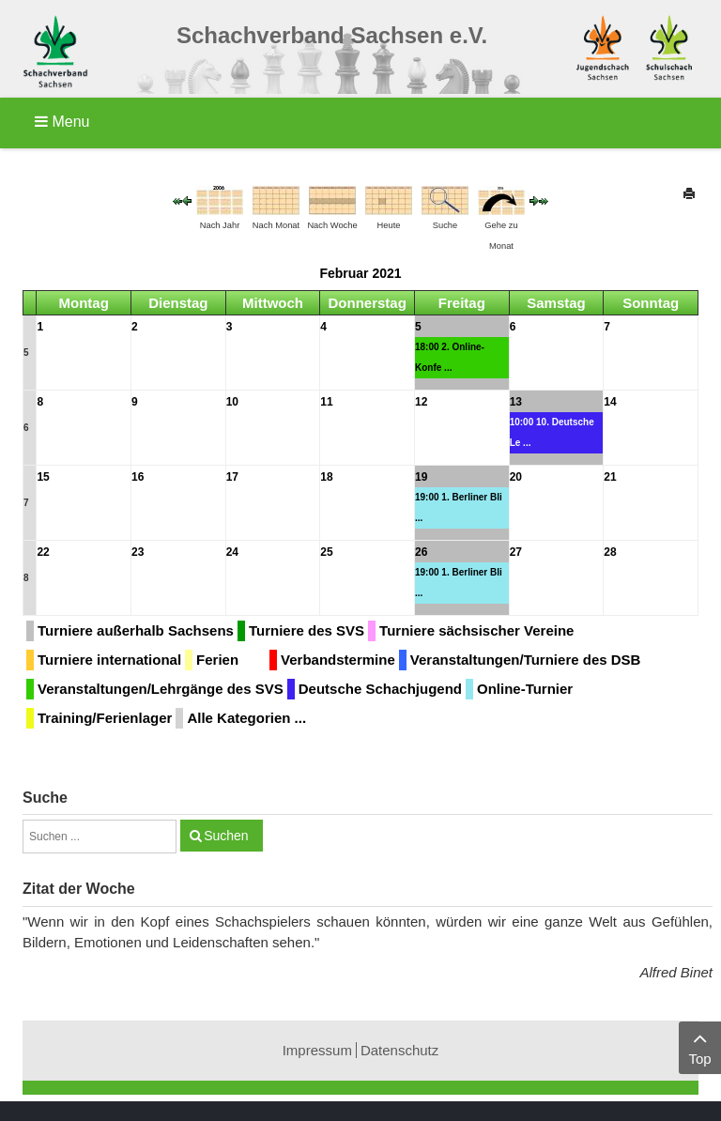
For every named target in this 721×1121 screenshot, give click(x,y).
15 (43, 477)
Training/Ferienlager (105, 718)
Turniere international (109, 660)
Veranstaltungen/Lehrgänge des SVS (161, 689)
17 (232, 477)
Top (700, 1046)
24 (232, 552)
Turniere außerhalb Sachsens (136, 630)
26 (421, 552)
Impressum (317, 1050)
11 (326, 401)
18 (326, 477)
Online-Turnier (525, 689)
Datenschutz (399, 1050)
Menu (62, 122)
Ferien (217, 660)
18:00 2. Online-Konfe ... (449, 357)
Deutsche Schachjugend (380, 689)
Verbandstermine (338, 660)
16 (137, 477)
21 (610, 477)
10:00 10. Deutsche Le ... (552, 432)
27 (516, 552)
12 (421, 401)
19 (421, 477)
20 (516, 477)
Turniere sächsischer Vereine (476, 630)
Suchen (226, 835)
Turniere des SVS (306, 630)
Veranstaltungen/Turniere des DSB (525, 660)
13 (516, 401)
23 (137, 552)
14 (610, 401)
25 (326, 552)
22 (43, 552)
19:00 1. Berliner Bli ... (458, 507)
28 (610, 552)
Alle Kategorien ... (246, 718)
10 (232, 401)
